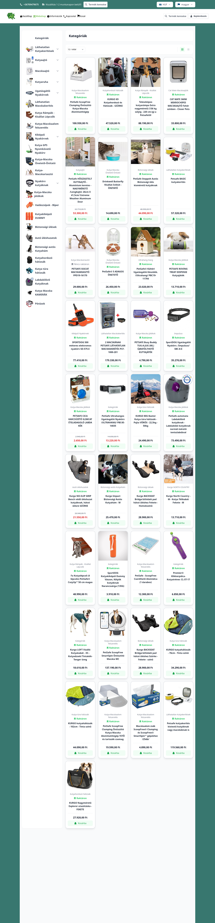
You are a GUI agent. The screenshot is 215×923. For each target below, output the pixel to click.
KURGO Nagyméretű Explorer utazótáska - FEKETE (80, 806)
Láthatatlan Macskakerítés (44, 103)
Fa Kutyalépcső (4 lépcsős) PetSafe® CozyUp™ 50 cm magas (80, 579)
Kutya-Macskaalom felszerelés (47, 125)
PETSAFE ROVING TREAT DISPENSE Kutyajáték (178, 272)
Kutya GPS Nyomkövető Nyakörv (43, 148)
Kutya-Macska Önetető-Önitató (45, 161)
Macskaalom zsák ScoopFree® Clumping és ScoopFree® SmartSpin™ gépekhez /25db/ (146, 733)
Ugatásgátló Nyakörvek (42, 92)
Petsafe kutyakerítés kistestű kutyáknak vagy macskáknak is (178, 726)
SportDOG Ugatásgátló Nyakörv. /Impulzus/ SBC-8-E (178, 345)
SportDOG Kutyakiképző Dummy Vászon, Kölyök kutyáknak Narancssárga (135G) (113, 579)
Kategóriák (42, 38)
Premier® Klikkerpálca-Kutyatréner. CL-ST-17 (178, 576)
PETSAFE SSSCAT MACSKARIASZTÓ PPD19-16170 (80, 272)
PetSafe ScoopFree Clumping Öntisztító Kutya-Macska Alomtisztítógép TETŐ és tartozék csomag (113, 733)
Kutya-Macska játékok (43, 194)
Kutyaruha (41, 81)
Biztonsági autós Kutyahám (45, 248)
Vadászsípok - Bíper (47, 205)
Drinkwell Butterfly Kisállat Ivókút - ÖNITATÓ (112, 185)
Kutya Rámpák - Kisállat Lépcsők (45, 114)
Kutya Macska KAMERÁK (43, 292)
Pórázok (40, 303)
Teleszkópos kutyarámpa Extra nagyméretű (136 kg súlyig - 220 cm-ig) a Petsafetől (146, 108)
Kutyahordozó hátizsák (43, 259)
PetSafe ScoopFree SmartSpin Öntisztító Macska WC (113, 655)
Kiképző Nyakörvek (42, 136)
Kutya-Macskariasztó (44, 172)
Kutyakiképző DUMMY (43, 216)
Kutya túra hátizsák (41, 270)
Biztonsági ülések (46, 227)
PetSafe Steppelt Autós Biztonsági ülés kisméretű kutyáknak (145, 182)
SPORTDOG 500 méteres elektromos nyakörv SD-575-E (80, 345)
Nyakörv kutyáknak (41, 183)
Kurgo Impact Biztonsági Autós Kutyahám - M (113, 499)
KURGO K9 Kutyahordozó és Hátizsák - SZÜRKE (113, 102)
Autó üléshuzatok (46, 238)
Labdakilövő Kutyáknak (42, 281)
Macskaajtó (42, 71)
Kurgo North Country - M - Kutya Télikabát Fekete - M (178, 499)
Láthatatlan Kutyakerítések (44, 49)
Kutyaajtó (41, 60)
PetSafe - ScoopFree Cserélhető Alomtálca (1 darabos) (145, 579)
